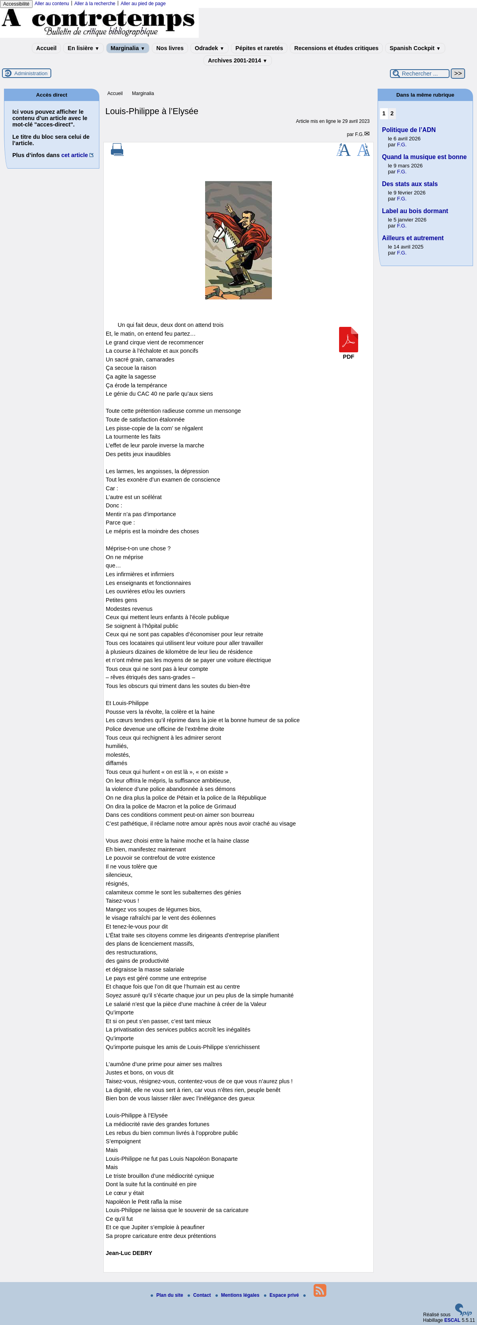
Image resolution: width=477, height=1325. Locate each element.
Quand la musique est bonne (424, 156)
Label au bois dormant (415, 211)
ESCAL (452, 1320)
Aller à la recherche (94, 3)
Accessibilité (16, 4)
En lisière (83, 48)
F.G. (359, 134)
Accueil (46, 48)
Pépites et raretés (259, 48)
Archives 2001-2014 (238, 60)
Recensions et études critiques (336, 48)
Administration (31, 73)
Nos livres (170, 48)
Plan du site (167, 1295)
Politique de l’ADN (409, 129)
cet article (74, 155)
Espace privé (282, 1295)
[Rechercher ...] (420, 73)
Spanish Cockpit (415, 48)
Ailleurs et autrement (413, 238)
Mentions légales (238, 1295)
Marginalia (128, 48)
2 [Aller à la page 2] (392, 113)
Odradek (209, 48)
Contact (200, 1295)
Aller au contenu (52, 3)
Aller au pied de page (142, 3)
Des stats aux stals (410, 184)
